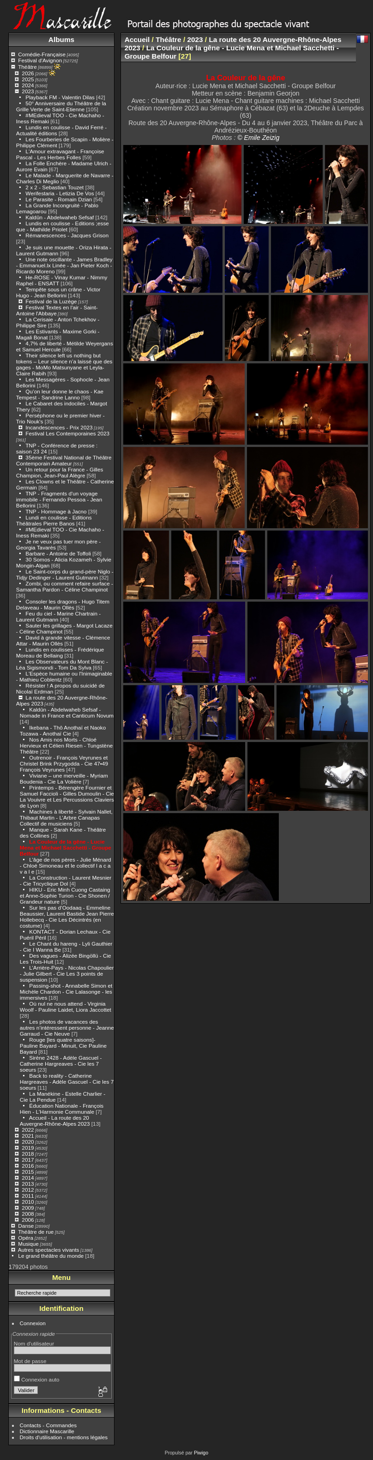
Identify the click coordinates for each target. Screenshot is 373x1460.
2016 (28, 1166)
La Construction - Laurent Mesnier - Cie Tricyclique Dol (65, 881)
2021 (28, 1136)
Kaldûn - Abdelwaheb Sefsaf (59, 217)
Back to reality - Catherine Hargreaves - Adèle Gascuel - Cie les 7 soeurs (67, 1082)
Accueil (137, 39)
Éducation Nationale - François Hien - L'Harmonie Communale (61, 1109)
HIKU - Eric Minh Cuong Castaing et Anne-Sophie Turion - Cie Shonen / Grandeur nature (65, 896)
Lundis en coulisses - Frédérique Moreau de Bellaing (60, 652)
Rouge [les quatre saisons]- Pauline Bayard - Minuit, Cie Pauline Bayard (63, 1046)
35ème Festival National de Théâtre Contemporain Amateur (64, 460)
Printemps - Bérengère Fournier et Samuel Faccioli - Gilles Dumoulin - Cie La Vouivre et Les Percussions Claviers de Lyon (67, 796)
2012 (28, 1190)
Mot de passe (30, 1361)
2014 (28, 1178)
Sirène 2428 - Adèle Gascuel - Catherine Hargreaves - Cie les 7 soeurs (61, 1064)
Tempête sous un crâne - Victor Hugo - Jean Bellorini (58, 292)
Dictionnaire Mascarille (47, 1431)
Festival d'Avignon (40, 60)
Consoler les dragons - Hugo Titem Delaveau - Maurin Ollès (62, 604)
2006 (28, 1220)
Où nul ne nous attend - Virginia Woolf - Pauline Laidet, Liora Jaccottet (65, 1007)
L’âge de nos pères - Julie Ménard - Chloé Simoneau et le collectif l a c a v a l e (65, 866)
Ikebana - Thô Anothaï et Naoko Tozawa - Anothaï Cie (63, 730)
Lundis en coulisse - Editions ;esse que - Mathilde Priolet (62, 226)
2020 (28, 1142)
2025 (28, 79)
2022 (28, 1130)
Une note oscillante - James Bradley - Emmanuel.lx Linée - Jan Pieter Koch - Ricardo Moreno (64, 265)
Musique (28, 1244)
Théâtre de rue (36, 1232)
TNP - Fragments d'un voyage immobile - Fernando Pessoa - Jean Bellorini (59, 499)
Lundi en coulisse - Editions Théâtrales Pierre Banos (54, 520)
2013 (28, 1184)
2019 (28, 1148)
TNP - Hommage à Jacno (56, 511)
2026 (28, 73)
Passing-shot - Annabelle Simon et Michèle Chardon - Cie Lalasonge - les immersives (66, 992)
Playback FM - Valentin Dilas (60, 97)
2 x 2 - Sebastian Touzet (54, 187)
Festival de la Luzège (51, 301)
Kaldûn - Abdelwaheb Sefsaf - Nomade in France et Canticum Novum (67, 712)
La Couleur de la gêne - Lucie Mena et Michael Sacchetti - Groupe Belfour (65, 848)
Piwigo (201, 1452)
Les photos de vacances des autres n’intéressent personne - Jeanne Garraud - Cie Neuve (67, 1028)
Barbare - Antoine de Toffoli (58, 553)
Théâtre (27, 67)
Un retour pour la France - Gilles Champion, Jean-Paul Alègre (59, 472)
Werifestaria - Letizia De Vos (59, 193)
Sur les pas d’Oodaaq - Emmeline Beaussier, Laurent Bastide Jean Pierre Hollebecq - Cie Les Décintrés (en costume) (67, 917)
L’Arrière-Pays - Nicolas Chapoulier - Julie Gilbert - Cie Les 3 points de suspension (67, 974)
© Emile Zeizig (258, 137)
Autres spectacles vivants (48, 1250)
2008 (28, 1214)
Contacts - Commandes (48, 1425)
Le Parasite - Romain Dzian (58, 199)
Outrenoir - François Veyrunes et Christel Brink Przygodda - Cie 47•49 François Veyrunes (64, 763)
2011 (28, 1196)
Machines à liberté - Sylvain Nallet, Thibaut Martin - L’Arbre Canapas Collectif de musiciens (66, 817)
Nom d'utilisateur (34, 1343)
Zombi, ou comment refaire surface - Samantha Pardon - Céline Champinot (64, 586)
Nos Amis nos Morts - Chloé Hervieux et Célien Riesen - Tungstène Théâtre (66, 745)
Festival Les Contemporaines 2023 (67, 433)
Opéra (25, 1238)
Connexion (33, 1323)
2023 (28, 91)
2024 (28, 85)
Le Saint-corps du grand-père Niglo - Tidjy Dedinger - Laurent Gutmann (65, 574)
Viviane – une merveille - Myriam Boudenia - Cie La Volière (64, 778)
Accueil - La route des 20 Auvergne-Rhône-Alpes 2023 (55, 1121)
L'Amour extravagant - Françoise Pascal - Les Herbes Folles (60, 154)
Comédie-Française (42, 54)
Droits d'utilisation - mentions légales (64, 1437)
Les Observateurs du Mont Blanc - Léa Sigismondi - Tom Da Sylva (62, 664)
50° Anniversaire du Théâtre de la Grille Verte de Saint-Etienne (61, 106)
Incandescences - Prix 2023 (58, 427)
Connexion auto (37, 1379)
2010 (28, 1202)
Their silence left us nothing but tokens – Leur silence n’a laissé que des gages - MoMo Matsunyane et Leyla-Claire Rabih (64, 364)
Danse (26, 1226)
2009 (28, 1208)
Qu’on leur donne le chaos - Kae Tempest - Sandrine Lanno (59, 394)
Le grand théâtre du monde (51, 1256)
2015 (28, 1172)
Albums (61, 39)
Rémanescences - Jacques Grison (66, 235)
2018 (28, 1154)
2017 (28, 1160)
